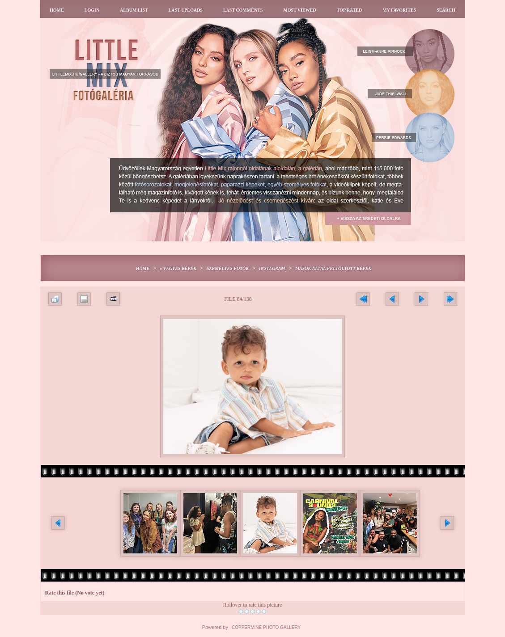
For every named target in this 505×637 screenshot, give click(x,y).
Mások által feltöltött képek (333, 268)
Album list (134, 10)
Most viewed (299, 10)
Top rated (349, 10)
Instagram (272, 268)
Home (57, 10)
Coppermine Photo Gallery (266, 627)
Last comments (243, 10)
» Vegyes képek (178, 268)
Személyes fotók (228, 268)
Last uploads (186, 10)
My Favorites (399, 10)
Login (92, 10)
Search (446, 10)
